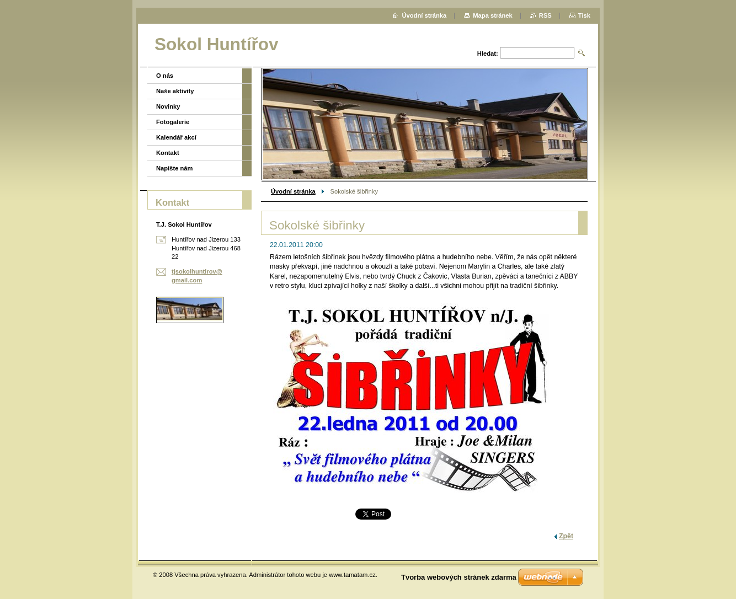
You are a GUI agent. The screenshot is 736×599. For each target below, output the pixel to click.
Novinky (168, 106)
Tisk (584, 15)
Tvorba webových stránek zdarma (458, 577)
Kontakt (167, 152)
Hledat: (487, 53)
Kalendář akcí (176, 137)
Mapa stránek (493, 15)
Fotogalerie (172, 122)
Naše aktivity (175, 91)
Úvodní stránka (293, 191)
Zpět (566, 536)
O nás (164, 75)
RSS (545, 15)
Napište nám (174, 168)
